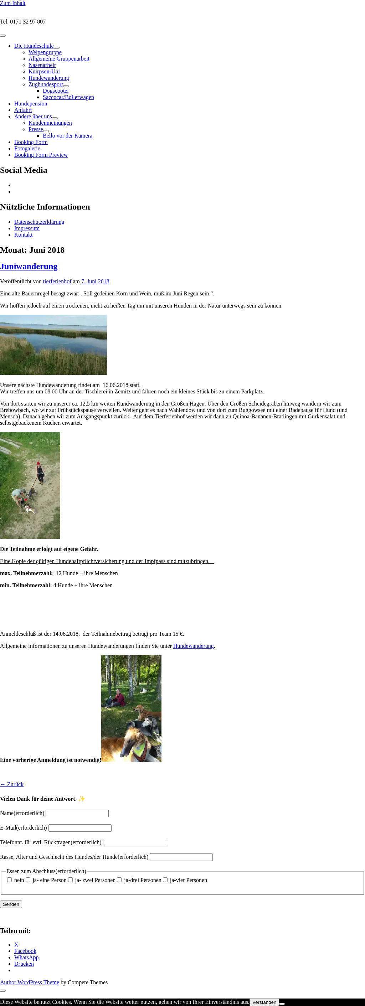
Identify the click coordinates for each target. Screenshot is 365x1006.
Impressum (27, 228)
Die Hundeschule (34, 46)
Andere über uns (33, 116)
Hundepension (30, 103)
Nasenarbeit (42, 65)
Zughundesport (46, 84)
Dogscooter (56, 91)
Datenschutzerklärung (39, 222)
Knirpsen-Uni (44, 71)
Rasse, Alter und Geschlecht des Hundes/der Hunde (74, 857)
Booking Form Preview (41, 155)
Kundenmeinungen (50, 123)
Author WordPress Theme (29, 982)
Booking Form (31, 142)
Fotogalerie (27, 148)
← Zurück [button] (12, 784)
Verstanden (264, 1002)
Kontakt (23, 235)
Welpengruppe (45, 52)
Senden (11, 904)
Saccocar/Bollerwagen (68, 97)
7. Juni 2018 (95, 281)
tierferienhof (57, 281)
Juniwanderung (28, 266)
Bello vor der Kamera (67, 136)
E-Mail (23, 828)
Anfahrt (23, 110)
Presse (36, 129)
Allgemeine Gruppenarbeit (59, 59)
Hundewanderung (49, 78)
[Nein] (282, 1004)
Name (22, 813)
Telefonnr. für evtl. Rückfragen (51, 842)
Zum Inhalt (13, 3)
